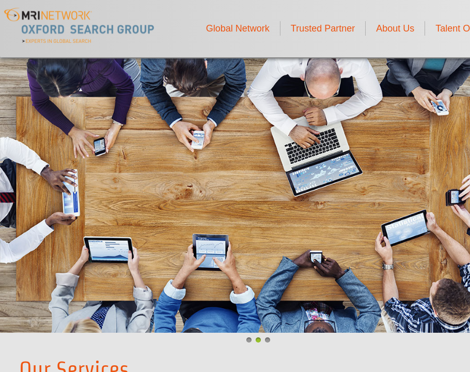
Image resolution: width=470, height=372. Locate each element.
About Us (395, 28)
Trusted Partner (323, 28)
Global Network (238, 28)
